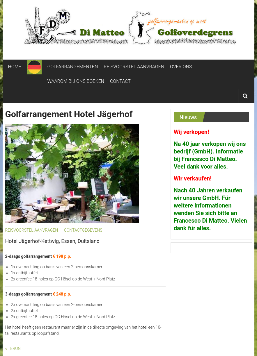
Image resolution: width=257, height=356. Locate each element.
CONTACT (120, 81)
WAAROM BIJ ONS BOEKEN (75, 81)
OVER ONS (181, 66)
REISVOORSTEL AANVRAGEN (134, 66)
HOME (14, 66)
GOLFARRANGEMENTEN (72, 66)
